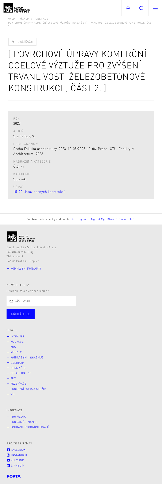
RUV (13, 378)
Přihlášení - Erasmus (27, 357)
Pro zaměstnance (24, 422)
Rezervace (19, 383)
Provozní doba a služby (29, 388)
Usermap (17, 362)
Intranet (17, 336)
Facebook (16, 449)
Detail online (21, 373)
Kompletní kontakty (26, 268)
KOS (13, 347)
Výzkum (25, 18)
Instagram (17, 455)
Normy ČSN (19, 368)
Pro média (18, 416)
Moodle (16, 352)
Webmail (17, 341)
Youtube (15, 460)
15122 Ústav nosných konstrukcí (39, 191)
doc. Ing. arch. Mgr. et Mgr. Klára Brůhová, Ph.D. (104, 219)
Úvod (11, 18)
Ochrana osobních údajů (30, 427)
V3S (13, 394)
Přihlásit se (20, 314)
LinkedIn (15, 465)
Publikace (41, 18)
